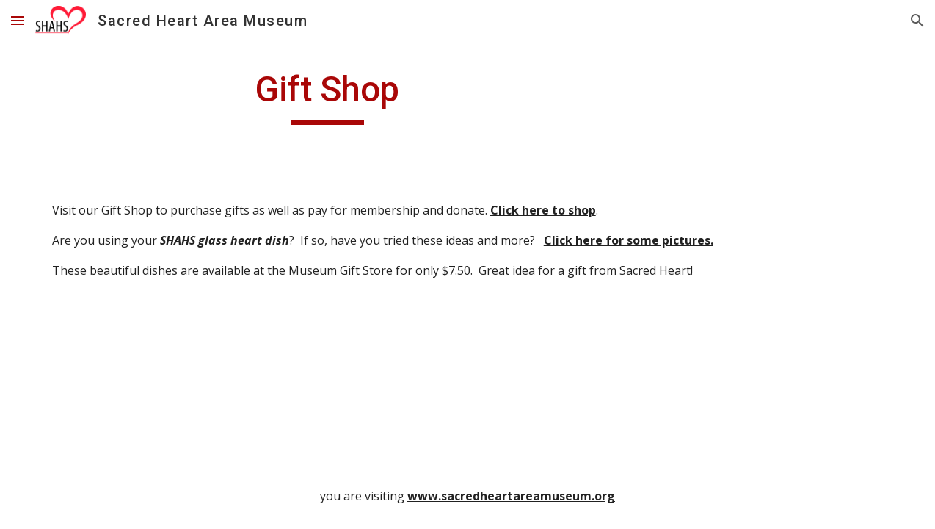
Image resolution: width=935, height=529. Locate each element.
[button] (17, 20)
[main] (327, 96)
